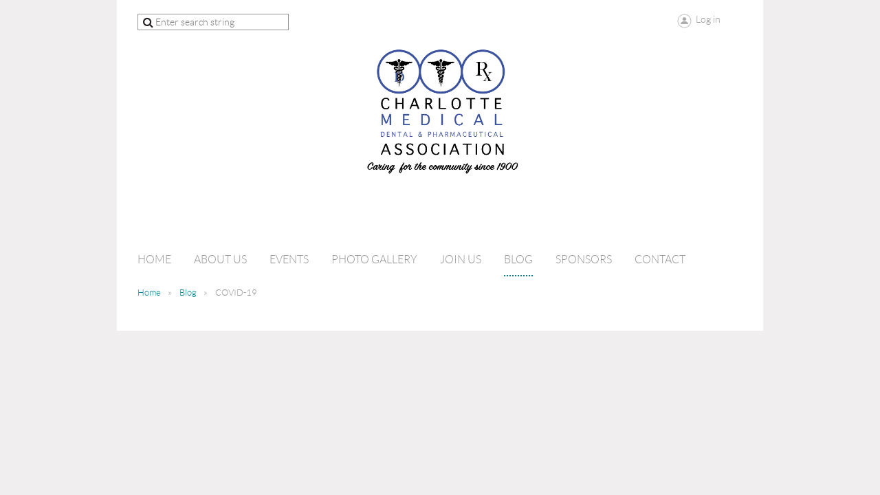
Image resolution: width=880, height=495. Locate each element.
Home (149, 292)
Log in (708, 19)
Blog (188, 292)
